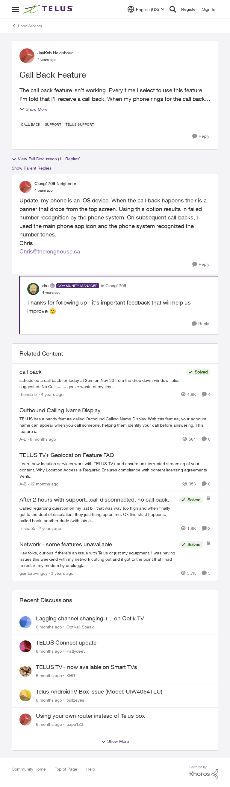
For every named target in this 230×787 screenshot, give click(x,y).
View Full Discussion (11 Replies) (46, 159)
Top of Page (66, 768)
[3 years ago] (61, 573)
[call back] (101, 383)
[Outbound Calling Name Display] (115, 425)
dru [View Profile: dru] (45, 285)
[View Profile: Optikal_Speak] (25, 622)
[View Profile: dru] (33, 289)
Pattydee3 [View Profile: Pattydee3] (76, 651)
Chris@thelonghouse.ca (49, 251)
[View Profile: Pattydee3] (25, 646)
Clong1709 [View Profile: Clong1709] (44, 183)
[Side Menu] (15, 9)
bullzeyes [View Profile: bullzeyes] (75, 699)
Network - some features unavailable (65, 544)
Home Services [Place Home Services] (27, 25)
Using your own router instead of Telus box (90, 715)
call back (30, 371)
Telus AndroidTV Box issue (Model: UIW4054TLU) (99, 691)
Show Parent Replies (32, 167)
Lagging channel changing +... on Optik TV (90, 618)
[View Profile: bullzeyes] (25, 695)
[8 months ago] (42, 439)
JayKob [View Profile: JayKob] (44, 52)
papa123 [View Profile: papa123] (74, 724)
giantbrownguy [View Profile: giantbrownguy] (33, 573)
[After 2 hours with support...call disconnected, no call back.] (97, 514)
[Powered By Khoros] (204, 773)
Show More (33, 109)
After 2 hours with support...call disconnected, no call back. (94, 499)
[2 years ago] (49, 528)
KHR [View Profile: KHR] (70, 675)
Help (90, 768)
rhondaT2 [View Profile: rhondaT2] (28, 394)
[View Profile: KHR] (25, 671)
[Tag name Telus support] (80, 124)
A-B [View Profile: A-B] (23, 439)
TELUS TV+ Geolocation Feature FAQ (66, 455)
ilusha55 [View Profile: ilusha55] (27, 528)
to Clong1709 (113, 285)
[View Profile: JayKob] (26, 55)
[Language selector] (146, 9)
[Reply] (201, 136)
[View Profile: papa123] (25, 719)
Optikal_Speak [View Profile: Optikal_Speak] (80, 626)
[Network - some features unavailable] (97, 559)
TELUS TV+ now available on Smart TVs (86, 667)
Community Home (29, 768)
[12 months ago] (43, 483)
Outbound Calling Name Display (60, 410)
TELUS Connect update (66, 642)
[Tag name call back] (30, 124)
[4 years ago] (51, 394)
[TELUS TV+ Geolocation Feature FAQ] (115, 469)
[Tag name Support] (53, 124)
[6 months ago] (49, 626)
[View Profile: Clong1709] (25, 187)
